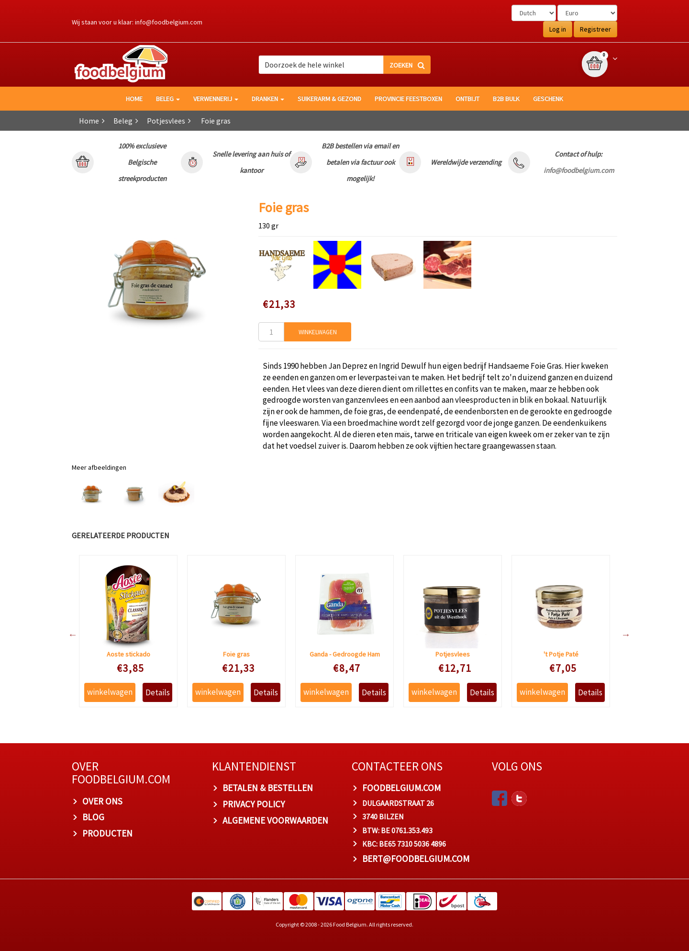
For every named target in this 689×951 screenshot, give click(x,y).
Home (89, 120)
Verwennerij (215, 98)
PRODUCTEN (107, 833)
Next (621, 634)
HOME (134, 98)
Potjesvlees (166, 120)
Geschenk (548, 98)
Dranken (268, 98)
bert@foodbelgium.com (415, 858)
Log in (557, 29)
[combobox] (344, 64)
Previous (68, 634)
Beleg (168, 98)
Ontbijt (467, 98)
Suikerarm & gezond (329, 98)
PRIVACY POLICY (253, 804)
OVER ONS (102, 801)
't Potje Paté (561, 654)
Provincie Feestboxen (408, 98)
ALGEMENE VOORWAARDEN (275, 820)
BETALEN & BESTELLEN (267, 787)
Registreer (595, 29)
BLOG (93, 817)
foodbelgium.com (401, 787)
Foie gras (236, 654)
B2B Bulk (506, 98)
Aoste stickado (128, 654)
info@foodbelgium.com (168, 22)
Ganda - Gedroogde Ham (345, 654)
